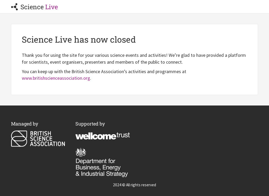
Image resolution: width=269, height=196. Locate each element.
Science (34, 7)
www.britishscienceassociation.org (56, 78)
